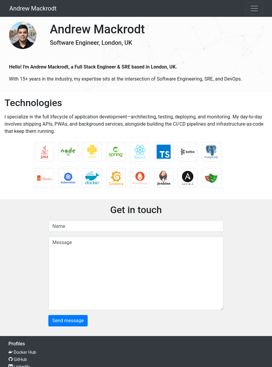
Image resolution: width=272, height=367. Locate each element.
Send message (68, 320)
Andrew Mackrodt (32, 8)
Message (62, 242)
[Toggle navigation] (254, 8)
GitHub (17, 359)
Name (59, 226)
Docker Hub (22, 352)
